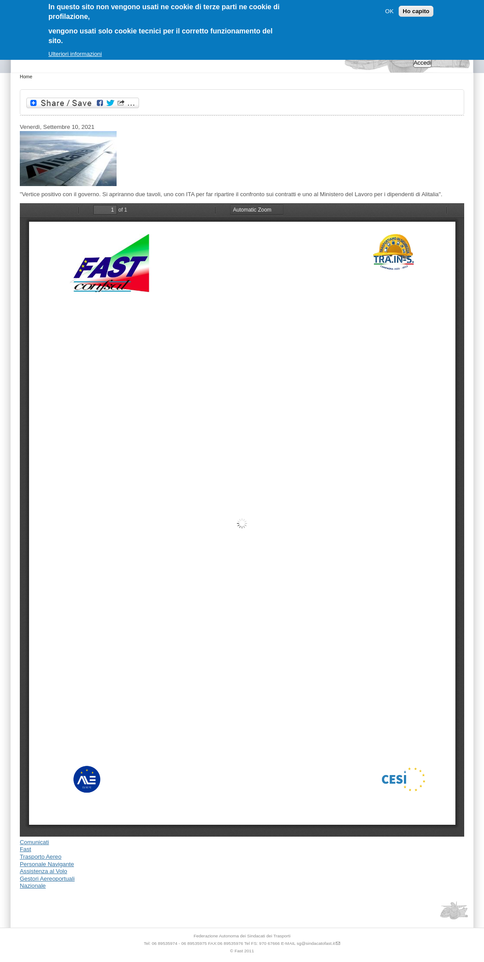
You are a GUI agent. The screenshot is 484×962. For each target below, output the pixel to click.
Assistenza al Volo (43, 871)
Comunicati (34, 842)
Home (26, 76)
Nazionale (33, 885)
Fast (25, 849)
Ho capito (416, 11)
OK (389, 11)
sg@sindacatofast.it (316, 943)
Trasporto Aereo (41, 856)
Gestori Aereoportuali (47, 878)
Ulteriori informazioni (75, 54)
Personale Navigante (47, 864)
